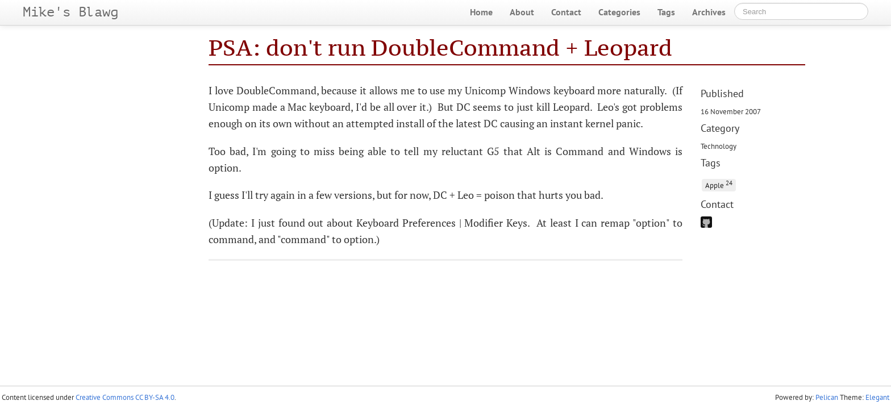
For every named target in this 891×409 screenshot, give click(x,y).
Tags (666, 12)
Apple (718, 184)
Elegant (877, 397)
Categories (619, 12)
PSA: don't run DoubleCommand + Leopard (440, 47)
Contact (566, 12)
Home (481, 12)
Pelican (826, 397)
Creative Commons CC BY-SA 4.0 (125, 397)
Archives (709, 12)
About (522, 12)
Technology (718, 146)
